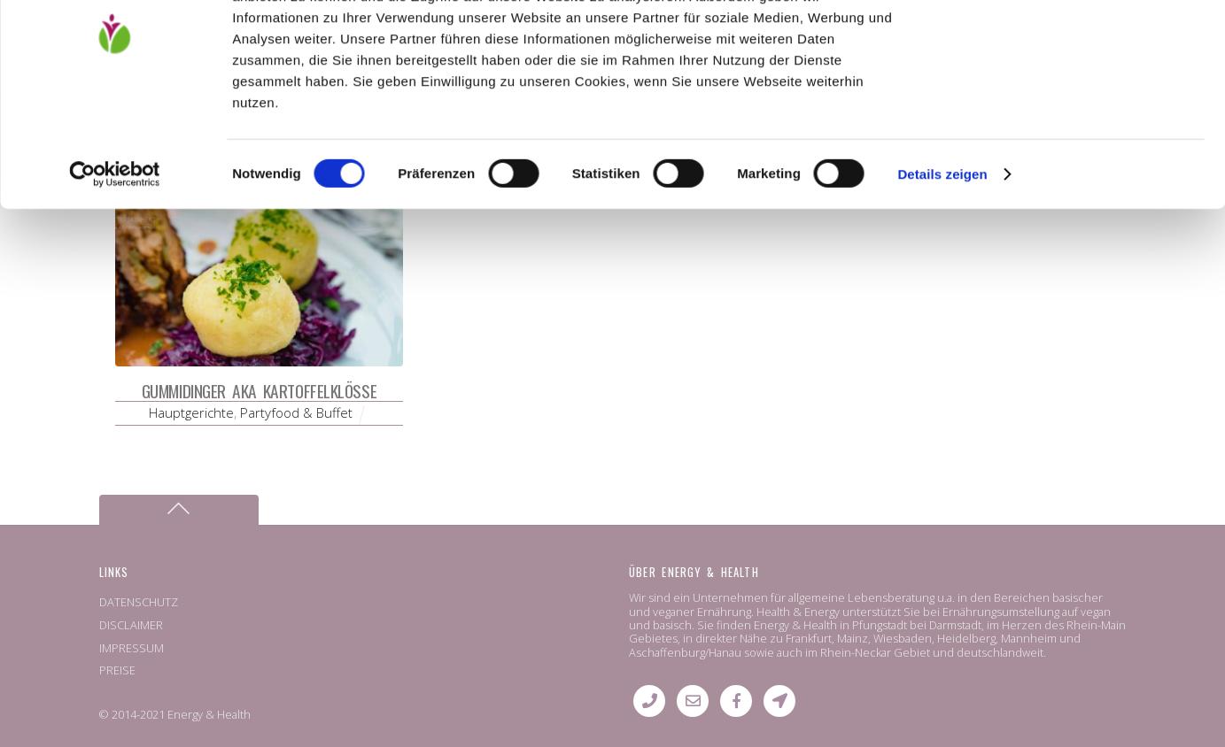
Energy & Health (209, 714)
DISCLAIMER (131, 625)
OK (1077, 43)
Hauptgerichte (191, 412)
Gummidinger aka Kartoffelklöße (259, 391)
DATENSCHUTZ (138, 602)
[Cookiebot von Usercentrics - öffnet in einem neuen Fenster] (114, 263)
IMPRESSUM (131, 648)
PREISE (117, 670)
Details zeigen (942, 263)
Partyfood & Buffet (296, 412)
